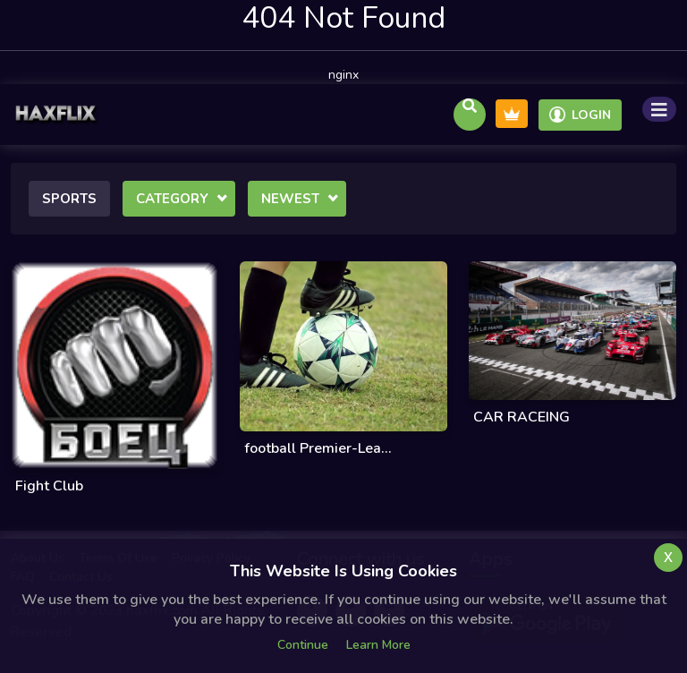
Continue (302, 644)
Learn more (378, 644)
